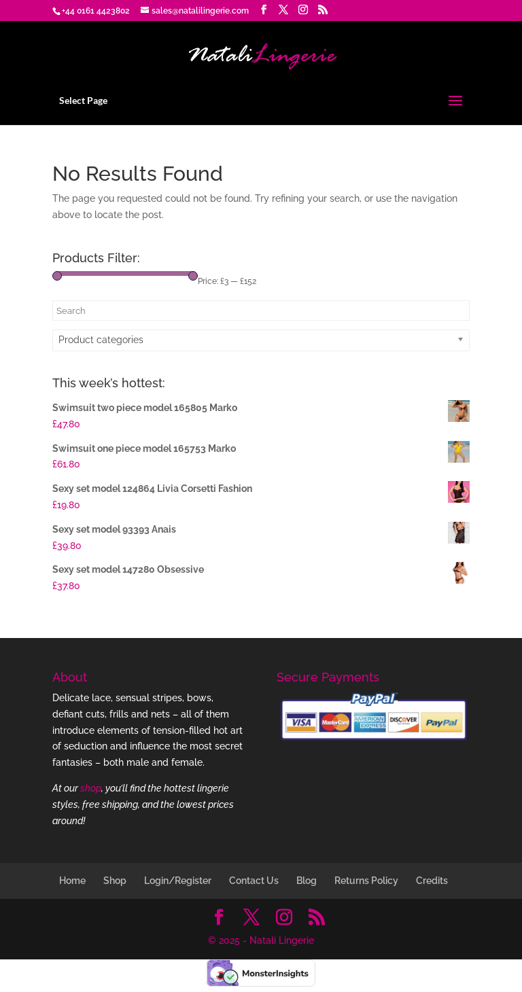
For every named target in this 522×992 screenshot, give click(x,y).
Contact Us (254, 880)
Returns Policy (366, 880)
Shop (114, 880)
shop (90, 788)
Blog (306, 880)
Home (72, 880)
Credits (432, 880)
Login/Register (177, 880)
